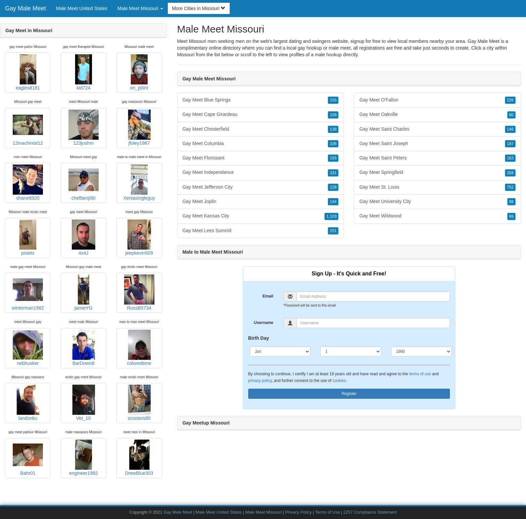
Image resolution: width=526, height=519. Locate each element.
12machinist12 (28, 128)
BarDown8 (83, 348)
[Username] (373, 323)
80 (511, 115)
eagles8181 (28, 72)
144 (333, 201)
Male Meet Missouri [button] (140, 8)
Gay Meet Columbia (260, 143)
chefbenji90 (83, 183)
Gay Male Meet (25, 8)
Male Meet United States (81, 8)
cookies (339, 380)
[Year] (421, 351)
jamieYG (83, 292)
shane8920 (28, 183)
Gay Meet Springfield (437, 172)
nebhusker (28, 348)
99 (511, 216)
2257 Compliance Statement (370, 512)
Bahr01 (28, 458)
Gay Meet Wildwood (437, 216)
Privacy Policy (298, 512)
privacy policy (260, 380)
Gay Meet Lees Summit (260, 231)
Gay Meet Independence (260, 172)
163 (510, 158)
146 (510, 129)
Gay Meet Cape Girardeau (260, 114)
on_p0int (139, 72)
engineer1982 (83, 458)
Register (349, 393)
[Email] (373, 296)
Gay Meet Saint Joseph (437, 143)
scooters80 (139, 403)
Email (268, 296)
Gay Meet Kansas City (260, 216)
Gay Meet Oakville (437, 114)
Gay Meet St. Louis (437, 187)
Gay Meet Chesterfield (260, 129)
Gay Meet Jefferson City (260, 187)
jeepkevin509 (139, 237)
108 (333, 115)
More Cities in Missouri (198, 8)
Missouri (186, 54)
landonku (28, 403)
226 (510, 100)
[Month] (280, 351)
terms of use (420, 374)
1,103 (331, 216)
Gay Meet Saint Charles (437, 129)
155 (333, 100)
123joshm (83, 128)
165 (333, 158)
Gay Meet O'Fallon (437, 100)
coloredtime (139, 348)
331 (333, 173)
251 (333, 231)
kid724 (83, 72)
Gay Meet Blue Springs (260, 100)
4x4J (83, 237)
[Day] (350, 351)
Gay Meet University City (437, 201)
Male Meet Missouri (263, 512)
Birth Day (258, 338)
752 (510, 187)
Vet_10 (83, 403)
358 (510, 173)
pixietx (28, 237)
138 (333, 129)
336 (333, 143)
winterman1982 (28, 292)
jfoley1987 (139, 128)
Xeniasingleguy (139, 183)
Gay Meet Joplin (260, 201)
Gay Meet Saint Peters (437, 158)
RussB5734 (139, 292)
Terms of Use (327, 512)
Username (263, 322)
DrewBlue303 (139, 458)
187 (510, 143)
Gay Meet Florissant (260, 158)
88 (511, 201)
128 (333, 187)
